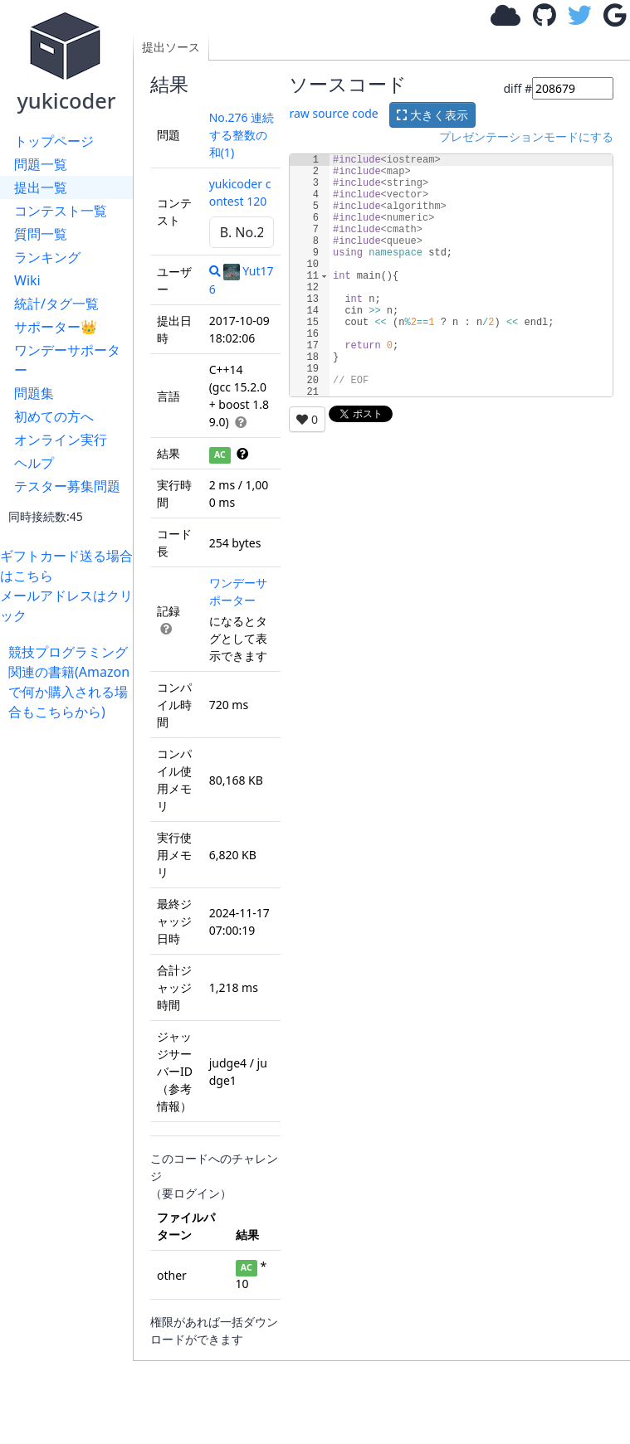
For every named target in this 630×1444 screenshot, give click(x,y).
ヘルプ (34, 463)
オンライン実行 (60, 439)
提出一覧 (40, 187)
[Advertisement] (70, 970)
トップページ (54, 141)
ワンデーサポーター (67, 360)
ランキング (47, 257)
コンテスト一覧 (60, 211)
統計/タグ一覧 (56, 303)
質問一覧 (40, 234)
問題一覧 (40, 164)
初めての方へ (54, 416)
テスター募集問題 (67, 486)
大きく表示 (432, 115)
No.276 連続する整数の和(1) (242, 134)
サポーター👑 (55, 327)
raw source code (333, 113)
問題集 (34, 393)
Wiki (27, 280)
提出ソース (171, 47)
